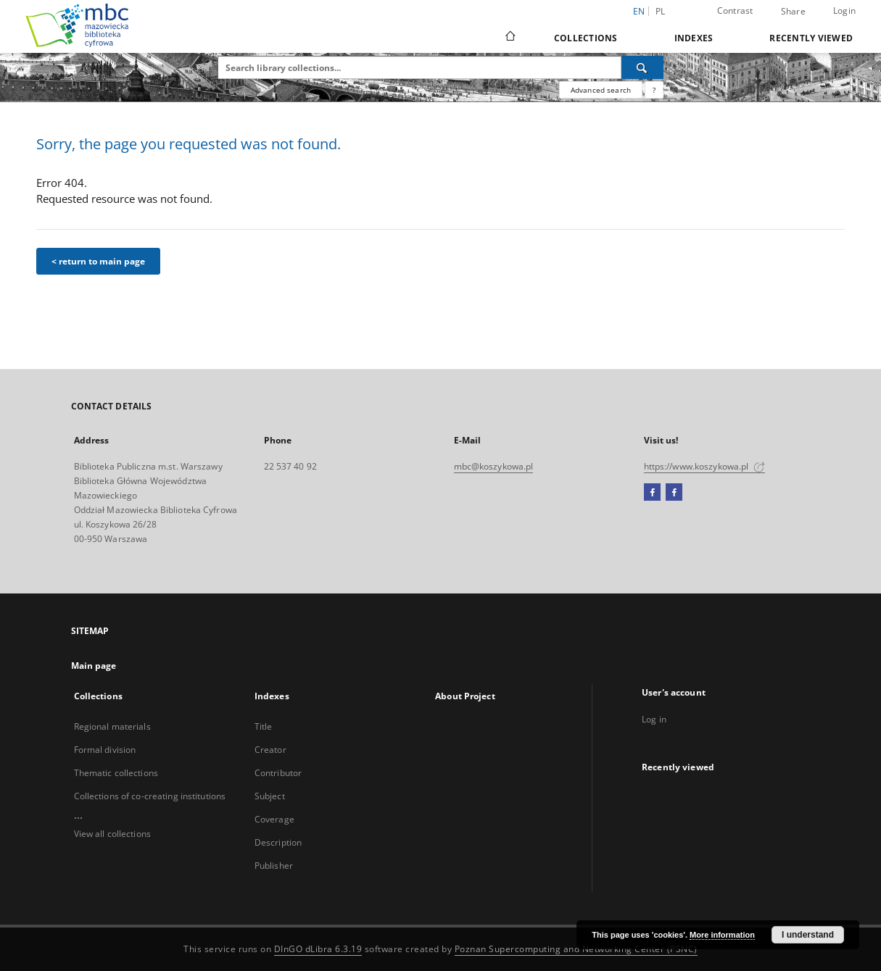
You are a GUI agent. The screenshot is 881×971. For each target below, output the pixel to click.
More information (722, 934)
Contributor (278, 773)
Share (793, 11)
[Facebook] (652, 492)
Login (844, 10)
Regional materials (112, 726)
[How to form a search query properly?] (654, 90)
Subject (270, 796)
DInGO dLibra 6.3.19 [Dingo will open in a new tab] (318, 949)
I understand (808, 935)
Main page (94, 665)
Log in (654, 719)
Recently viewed (811, 38)
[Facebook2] (674, 492)
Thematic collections (116, 773)
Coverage (274, 819)
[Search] (642, 67)
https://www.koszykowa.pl (704, 466)
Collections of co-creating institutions (150, 796)
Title (264, 726)
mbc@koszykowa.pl (494, 466)
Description (278, 842)
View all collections (112, 834)
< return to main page (98, 261)
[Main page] (509, 38)
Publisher (274, 865)
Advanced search (601, 90)
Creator (270, 749)
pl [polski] (660, 11)
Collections (586, 38)
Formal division (105, 749)
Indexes (694, 38)
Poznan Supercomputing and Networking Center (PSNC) (576, 949)
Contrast (735, 10)
